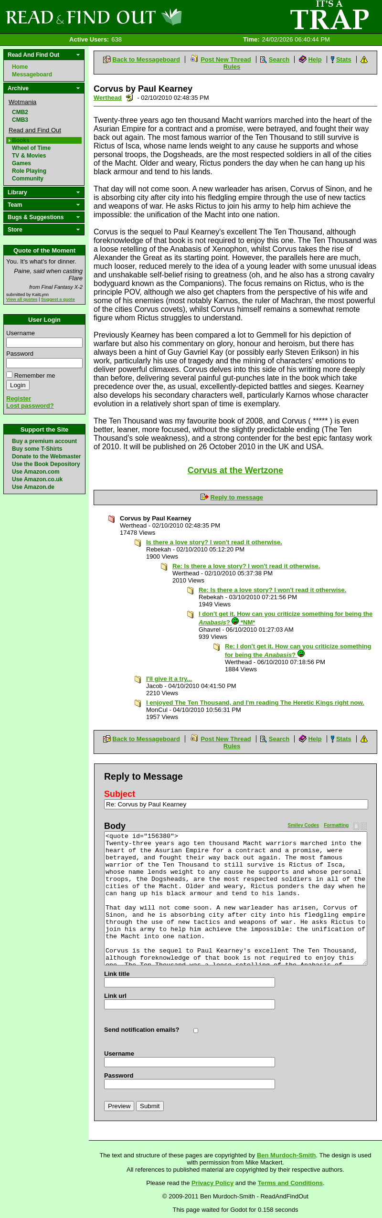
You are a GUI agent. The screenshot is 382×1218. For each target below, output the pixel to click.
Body (115, 826)
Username (20, 333)
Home (20, 67)
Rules (231, 66)
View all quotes (22, 299)
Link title (116, 973)
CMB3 (20, 120)
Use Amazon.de (33, 487)
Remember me (34, 375)
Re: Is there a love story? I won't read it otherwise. (246, 566)
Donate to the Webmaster (46, 456)
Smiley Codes (303, 825)
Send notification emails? (141, 1029)
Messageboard (32, 74)
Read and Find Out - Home (143, 16)
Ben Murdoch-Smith (286, 1155)
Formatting (336, 825)
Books (21, 140)
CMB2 (20, 112)
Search (279, 59)
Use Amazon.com (36, 471)
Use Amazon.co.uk (37, 479)
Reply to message (237, 497)
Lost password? (30, 405)
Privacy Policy (212, 1182)
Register (18, 398)
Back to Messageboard (146, 59)
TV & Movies (29, 155)
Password (19, 353)
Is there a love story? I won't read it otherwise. (214, 542)
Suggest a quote (58, 299)
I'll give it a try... (169, 678)
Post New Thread (226, 59)
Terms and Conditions (290, 1182)
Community (27, 178)
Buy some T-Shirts (37, 448)
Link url (115, 995)
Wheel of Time (31, 148)
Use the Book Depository (46, 464)
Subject (119, 794)
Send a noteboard (129, 97)
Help (314, 59)
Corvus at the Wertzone (236, 470)
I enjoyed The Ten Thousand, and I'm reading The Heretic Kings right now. (255, 702)
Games (21, 163)
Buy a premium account (44, 441)
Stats (343, 59)
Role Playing (29, 171)
